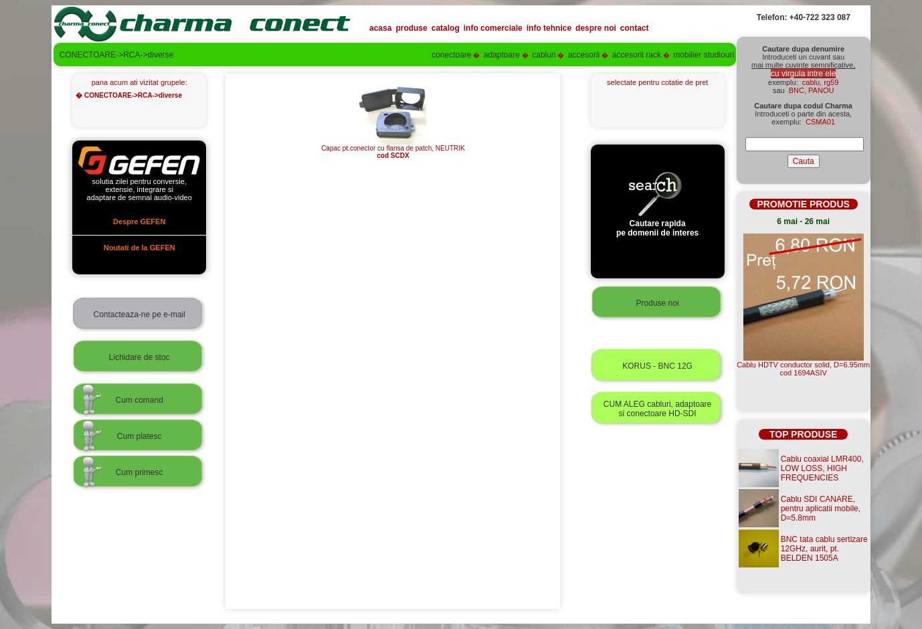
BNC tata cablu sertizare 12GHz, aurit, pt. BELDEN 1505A (824, 549)
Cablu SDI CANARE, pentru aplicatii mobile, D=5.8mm (820, 509)
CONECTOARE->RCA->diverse (133, 95)
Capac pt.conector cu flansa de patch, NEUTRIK (393, 149)
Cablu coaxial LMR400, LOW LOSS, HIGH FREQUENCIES (822, 468)
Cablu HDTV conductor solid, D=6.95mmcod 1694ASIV (803, 369)
